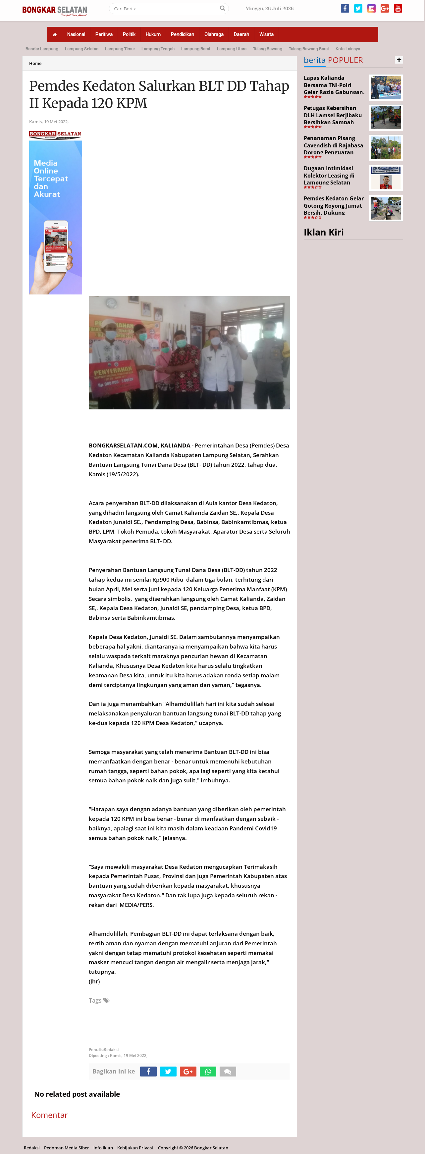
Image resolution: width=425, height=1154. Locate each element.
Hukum (153, 34)
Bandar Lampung (42, 48)
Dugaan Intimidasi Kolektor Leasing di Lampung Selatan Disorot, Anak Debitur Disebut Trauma (333, 182)
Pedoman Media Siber (66, 1148)
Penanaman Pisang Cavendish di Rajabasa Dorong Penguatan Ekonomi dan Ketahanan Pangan (333, 152)
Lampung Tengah (158, 48)
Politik (129, 34)
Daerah (241, 34)
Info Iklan (103, 1148)
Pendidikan (182, 34)
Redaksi (32, 1148)
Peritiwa (104, 34)
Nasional (76, 34)
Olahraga (214, 34)
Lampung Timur (120, 48)
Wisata (266, 34)
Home (35, 63)
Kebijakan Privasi (135, 1148)
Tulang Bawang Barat (309, 48)
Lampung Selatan (81, 48)
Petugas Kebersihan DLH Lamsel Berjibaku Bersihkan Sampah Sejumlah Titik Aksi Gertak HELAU (333, 122)
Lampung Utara (231, 48)
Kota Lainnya (348, 48)
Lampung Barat (195, 48)
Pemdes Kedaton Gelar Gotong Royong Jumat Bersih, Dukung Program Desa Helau (334, 209)
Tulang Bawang (267, 48)
